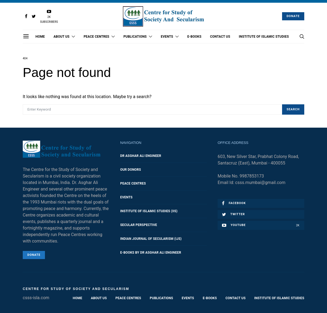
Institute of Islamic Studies (264, 36)
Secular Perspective (138, 225)
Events (167, 36)
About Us (62, 36)
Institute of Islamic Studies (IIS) (149, 211)
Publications (135, 36)
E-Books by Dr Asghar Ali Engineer (150, 252)
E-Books (194, 36)
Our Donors (130, 170)
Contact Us (220, 36)
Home (40, 36)
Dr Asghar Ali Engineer (140, 156)
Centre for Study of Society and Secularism (76, 289)
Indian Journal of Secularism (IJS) (151, 239)
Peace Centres (96, 36)
